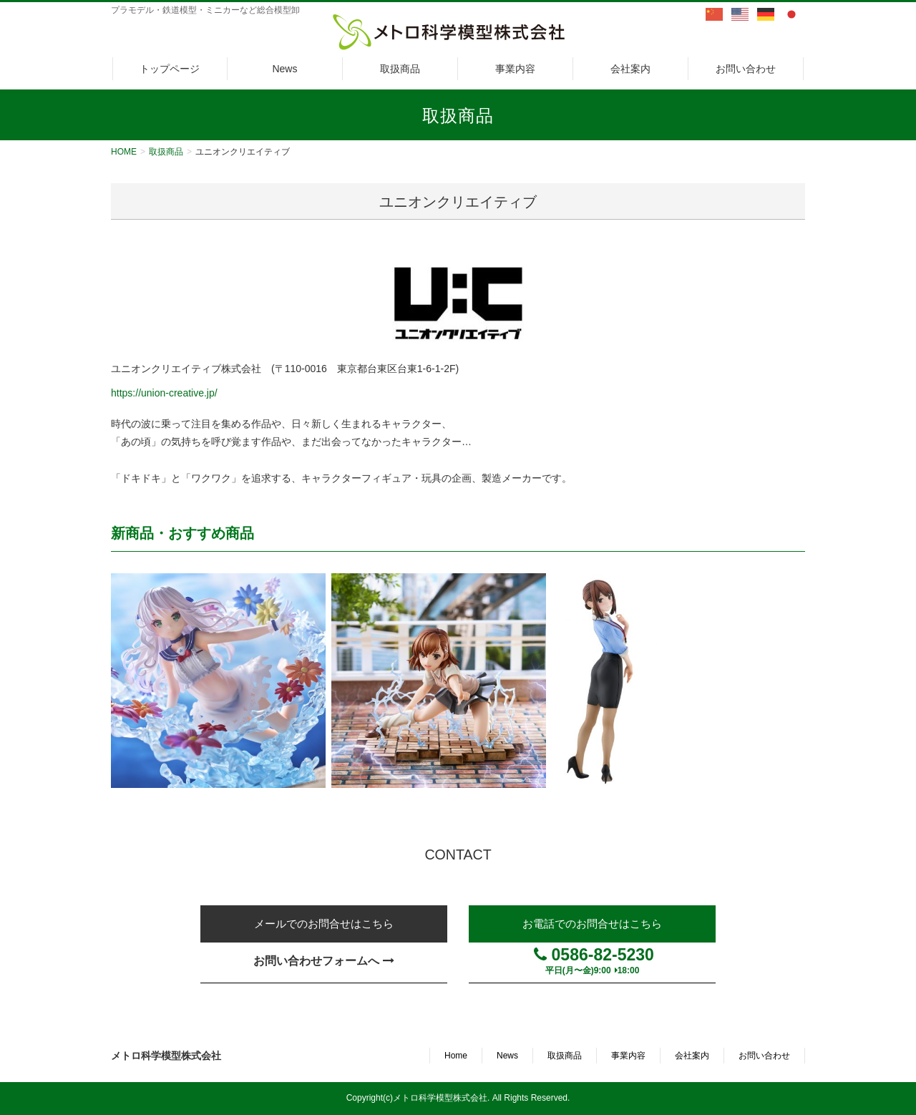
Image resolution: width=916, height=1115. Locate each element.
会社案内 (692, 1056)
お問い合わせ (764, 1056)
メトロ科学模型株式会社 (166, 1055)
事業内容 (628, 1056)
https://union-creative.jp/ (164, 393)
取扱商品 (564, 1056)
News (507, 1056)
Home (455, 1056)
